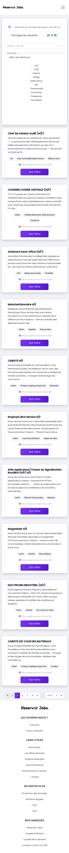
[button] (48, 35)
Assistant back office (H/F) (25, 252)
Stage (36, 77)
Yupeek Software (34, 833)
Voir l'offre (34, 172)
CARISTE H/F (15, 360)
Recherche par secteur (34, 771)
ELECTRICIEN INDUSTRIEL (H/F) (26, 585)
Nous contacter (34, 731)
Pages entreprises (34, 759)
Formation (36, 100)
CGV (34, 811)
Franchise (36, 92)
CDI (36, 65)
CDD (36, 69)
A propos (34, 725)
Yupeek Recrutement (34, 839)
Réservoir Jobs (35, 827)
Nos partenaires (34, 765)
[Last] (61, 695)
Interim (36, 73)
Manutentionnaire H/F (22, 304)
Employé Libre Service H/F (24, 417)
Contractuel (36, 88)
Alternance (36, 81)
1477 (49, 695)
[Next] (56, 695)
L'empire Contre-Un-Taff (34, 845)
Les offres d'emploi (35, 753)
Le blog (35, 777)
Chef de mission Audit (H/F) (26, 133)
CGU (34, 805)
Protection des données (34, 793)
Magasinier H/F (17, 529)
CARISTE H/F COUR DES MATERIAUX (29, 641)
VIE (36, 85)
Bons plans (34, 747)
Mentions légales (34, 799)
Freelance (36, 96)
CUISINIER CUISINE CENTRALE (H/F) (29, 190)
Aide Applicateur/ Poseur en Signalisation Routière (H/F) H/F (35, 471)
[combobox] (31, 46)
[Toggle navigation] (63, 7)
